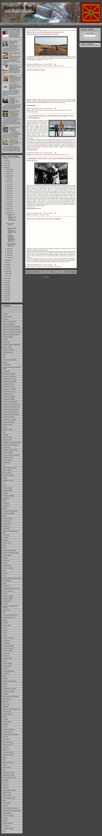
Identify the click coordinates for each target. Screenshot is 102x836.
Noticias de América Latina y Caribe (11, 709)
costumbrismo (44, 65)
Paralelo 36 (5, 724)
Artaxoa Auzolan (7, 364)
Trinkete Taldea (6, 803)
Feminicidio (5, 537)
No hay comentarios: (48, 64)
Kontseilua (5, 622)
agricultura (33, 266)
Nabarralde (5, 694)
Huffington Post (6, 585)
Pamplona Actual (7, 721)
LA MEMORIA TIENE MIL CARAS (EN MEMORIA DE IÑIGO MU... (11, 238)
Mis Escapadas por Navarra (9, 688)
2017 (5, 280)
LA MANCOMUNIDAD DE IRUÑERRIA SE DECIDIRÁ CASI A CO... (11, 230)
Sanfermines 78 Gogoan (9, 775)
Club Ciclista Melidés (8, 452)
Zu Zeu (4, 831)
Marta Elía (5, 678)
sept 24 (9, 188)
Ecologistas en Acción (8, 480)
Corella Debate (6, 462)
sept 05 (9, 253)
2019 (5, 167)
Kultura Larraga (6, 625)
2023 (5, 158)
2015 (5, 284)
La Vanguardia (6, 643)
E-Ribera (5, 478)
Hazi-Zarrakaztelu (7, 580)
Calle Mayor (6, 434)
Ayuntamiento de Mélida (9, 399)
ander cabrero (34, 110)
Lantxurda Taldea (7, 666)
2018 (5, 278)
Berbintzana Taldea (7, 429)
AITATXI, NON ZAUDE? (35, 70)
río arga (55, 266)
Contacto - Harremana (46, 24)
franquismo (52, 110)
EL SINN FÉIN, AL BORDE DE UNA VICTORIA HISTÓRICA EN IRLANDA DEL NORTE (15, 142)
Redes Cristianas (7, 767)
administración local (35, 154)
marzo (7, 271)
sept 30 (9, 177)
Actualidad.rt (6, 319)
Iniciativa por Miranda (8, 596)
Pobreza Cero (6, 749)
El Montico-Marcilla (7, 488)
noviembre (8, 171)
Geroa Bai (5, 563)
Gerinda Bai (7, 24)
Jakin (4, 612)
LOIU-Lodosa (6, 673)
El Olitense (5, 493)
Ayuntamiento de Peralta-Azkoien (11, 414)
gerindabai (53, 65)
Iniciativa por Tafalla (7, 598)
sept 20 (9, 197)
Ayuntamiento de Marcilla (9, 396)
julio (7, 262)
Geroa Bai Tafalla (7, 565)
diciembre (8, 169)
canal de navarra (40, 266)
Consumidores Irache (8, 457)
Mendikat (5, 683)
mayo (7, 266)
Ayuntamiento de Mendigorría (10, 401)
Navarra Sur (6, 701)
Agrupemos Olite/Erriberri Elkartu (11, 334)
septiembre (8, 176)
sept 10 (9, 212)
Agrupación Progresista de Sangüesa (12, 331)
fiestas (49, 65)
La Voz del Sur (6, 653)
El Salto (4, 500)
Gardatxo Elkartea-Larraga (9, 550)
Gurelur (4, 575)
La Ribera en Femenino (8, 638)
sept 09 (9, 248)
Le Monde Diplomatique (8, 671)
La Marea (5, 633)
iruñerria (62, 154)
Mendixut (5, 686)
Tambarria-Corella (7, 795)
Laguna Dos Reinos (7, 658)
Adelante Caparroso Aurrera (9, 321)
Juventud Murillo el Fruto (9, 617)
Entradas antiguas (71, 272)
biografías (40, 110)
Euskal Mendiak (6, 521)
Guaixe (4, 570)
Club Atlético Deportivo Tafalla (10, 450)
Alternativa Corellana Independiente (11, 344)
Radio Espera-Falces (8, 762)
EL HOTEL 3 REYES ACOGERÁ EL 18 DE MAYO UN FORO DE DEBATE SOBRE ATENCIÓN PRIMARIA (15, 34)
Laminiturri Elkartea (7, 663)
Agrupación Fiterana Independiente (11, 326)
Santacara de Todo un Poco (9, 777)
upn (68, 154)
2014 (5, 287)
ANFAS (4, 354)
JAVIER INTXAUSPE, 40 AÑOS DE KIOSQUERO (14, 129)
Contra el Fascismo (7, 460)
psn (66, 154)
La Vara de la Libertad (8, 645)
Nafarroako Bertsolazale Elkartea (11, 696)
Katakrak (5, 620)
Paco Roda (5, 719)
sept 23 (9, 191)
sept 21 (9, 195)
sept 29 (9, 180)
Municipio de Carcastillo (8, 691)
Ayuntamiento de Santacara (9, 419)
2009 (5, 298)
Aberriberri (5, 314)
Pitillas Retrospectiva (8, 742)
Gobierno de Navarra (8, 568)
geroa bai (58, 154)
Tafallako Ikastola (7, 793)
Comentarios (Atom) (54, 277)
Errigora (5, 516)
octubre (8, 173)
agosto (7, 260)
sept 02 (9, 255)
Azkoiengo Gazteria (7, 424)
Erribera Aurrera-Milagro (9, 513)
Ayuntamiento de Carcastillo (9, 381)
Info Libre (5, 593)
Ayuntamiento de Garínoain (9, 389)
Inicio (52, 272)
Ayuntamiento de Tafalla (8, 422)
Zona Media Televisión (8, 828)
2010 (5, 295)
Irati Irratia (5, 603)
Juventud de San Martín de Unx (10, 615)
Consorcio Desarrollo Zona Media (11, 455)
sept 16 (9, 204)
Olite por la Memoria (8, 714)
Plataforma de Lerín (7, 744)
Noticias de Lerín (7, 711)
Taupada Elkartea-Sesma (9, 798)
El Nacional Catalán (7, 490)
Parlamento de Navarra (8, 729)
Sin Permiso (6, 782)
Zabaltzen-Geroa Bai (8, 823)
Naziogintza (5, 706)
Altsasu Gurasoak (7, 347)
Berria (4, 432)
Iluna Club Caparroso (8, 591)
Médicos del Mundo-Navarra (10, 681)
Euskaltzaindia (6, 526)
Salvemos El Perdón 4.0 (9, 772)
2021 (5, 163)
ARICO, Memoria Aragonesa (10, 359)
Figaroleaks (5, 540)
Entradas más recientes (33, 272)
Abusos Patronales (7, 316)
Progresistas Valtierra (8, 754)
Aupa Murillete (6, 371)
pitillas (32, 111)
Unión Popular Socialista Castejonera (12, 810)
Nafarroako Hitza (7, 699)
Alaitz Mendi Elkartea (8, 337)
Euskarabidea (6, 528)
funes (46, 266)
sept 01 (9, 257)
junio (7, 264)
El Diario (5, 485)
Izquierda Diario (6, 610)
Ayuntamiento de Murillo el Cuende (11, 406)
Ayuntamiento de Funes (8, 386)
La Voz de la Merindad (8, 648)
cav (32, 214)
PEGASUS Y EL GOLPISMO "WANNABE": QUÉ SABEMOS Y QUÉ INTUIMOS (14, 100)
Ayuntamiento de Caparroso (9, 379)
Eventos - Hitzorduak (33, 24)
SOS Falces (6, 785)
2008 (5, 300)
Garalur (4, 547)
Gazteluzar (5, 558)
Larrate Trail (6, 668)
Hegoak (4, 583)
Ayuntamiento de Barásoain (9, 376)
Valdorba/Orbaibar (7, 813)
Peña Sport (5, 737)
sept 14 (9, 208)
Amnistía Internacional (8, 349)
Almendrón (5, 339)
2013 (5, 289)
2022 (5, 161)
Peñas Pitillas (6, 739)
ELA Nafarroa (6, 505)
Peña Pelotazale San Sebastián (10, 734)
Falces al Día (6, 535)
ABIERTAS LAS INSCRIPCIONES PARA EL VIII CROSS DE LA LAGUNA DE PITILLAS (15, 78)
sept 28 (9, 182)
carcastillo (38, 65)
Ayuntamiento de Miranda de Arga (11, 404)
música (47, 214)
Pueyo (4, 759)
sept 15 (9, 206)
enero (7, 275)
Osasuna (5, 716)
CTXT (4, 465)
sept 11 (9, 210)
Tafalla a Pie (6, 787)
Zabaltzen (5, 820)
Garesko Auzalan (7, 555)
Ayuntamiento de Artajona (9, 373)
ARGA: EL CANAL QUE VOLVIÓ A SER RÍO (43, 219)
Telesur (4, 800)
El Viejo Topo (6, 503)
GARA (4, 545)
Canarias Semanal (7, 439)
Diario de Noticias (7, 472)
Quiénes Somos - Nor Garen (19, 24)
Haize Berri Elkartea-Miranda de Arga (12, 578)
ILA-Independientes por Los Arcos (11, 588)
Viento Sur (5, 818)
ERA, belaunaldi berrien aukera (10, 511)
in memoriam (64, 110)
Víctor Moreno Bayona (8, 815)
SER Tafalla (5, 780)
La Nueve (5, 635)
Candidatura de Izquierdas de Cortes (12, 442)
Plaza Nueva (6, 747)
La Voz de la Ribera (7, 650)
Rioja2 (4, 770)
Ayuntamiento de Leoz (8, 394)
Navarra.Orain (6, 704)
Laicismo (5, 660)
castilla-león (46, 110)
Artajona (5, 362)
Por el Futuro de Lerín (8, 752)
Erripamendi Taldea (7, 518)
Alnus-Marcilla (6, 342)
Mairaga (5, 676)
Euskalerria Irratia (7, 523)
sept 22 (9, 193)
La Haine (5, 627)
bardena (33, 65)
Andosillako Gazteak (8, 352)
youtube (36, 111)
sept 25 (9, 186)
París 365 (5, 726)
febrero (7, 273)
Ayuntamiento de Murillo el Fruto (11, 409)
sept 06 (9, 251)
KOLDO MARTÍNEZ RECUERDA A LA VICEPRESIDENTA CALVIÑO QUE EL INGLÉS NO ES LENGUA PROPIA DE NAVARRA (11, 115)
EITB (4, 483)
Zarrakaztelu (6, 825)
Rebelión (5, 765)
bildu (48, 154)
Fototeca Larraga (7, 542)
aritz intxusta (44, 154)
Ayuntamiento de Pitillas (8, 417)
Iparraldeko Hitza (7, 601)
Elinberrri (5, 508)
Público (4, 757)
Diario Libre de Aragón (8, 475)
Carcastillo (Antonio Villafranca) (10, 445)
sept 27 (9, 184)
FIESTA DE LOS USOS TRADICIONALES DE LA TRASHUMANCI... (11, 218)
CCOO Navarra (6, 447)
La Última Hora (6, 640)
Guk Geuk (5, 573)
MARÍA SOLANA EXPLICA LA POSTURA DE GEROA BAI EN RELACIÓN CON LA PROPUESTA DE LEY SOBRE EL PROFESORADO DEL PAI (12, 69)
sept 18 (9, 199)
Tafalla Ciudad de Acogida (9, 790)
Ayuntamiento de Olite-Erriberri (10, 411)
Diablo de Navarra (7, 470)
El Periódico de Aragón (8, 495)
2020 (5, 165)
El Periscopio (6, 498)
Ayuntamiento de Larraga (9, 391)
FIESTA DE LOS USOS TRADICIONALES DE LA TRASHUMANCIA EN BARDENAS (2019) (45, 33)
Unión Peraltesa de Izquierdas (10, 808)
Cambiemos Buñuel (7, 437)
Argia (4, 357)
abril (7, 269)
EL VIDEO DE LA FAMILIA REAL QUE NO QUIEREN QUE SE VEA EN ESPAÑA (15, 86)
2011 (5, 293)
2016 (5, 282)
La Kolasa (5, 630)
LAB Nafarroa (6, 655)
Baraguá (5, 427)
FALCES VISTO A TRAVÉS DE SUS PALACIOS (13, 43)
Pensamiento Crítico (8, 732)
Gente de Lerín (6, 560)
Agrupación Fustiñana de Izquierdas (11, 329)
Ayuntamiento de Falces (9, 384)
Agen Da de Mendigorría (9, 324)
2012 (5, 291)
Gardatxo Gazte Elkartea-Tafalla (10, 553)
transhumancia (60, 65)
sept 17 (9, 201)
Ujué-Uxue (5, 805)
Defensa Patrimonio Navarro (10, 467)
